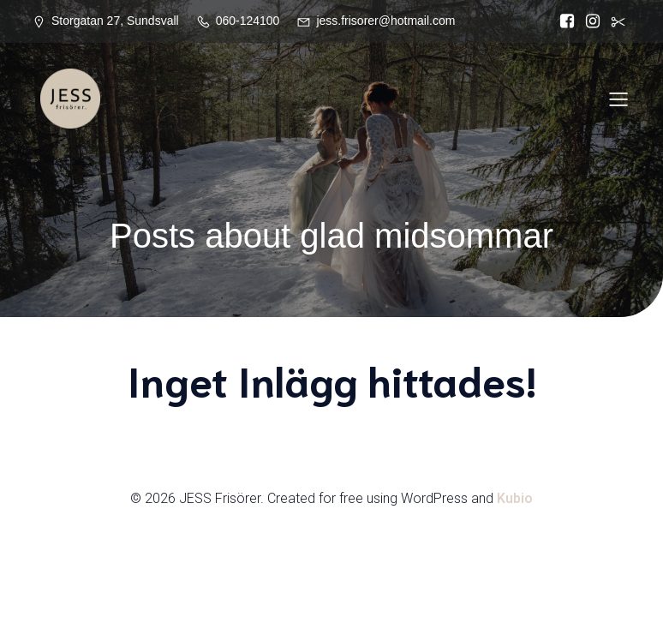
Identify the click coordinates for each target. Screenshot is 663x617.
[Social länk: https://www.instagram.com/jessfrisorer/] (593, 21)
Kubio (515, 498)
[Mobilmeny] (618, 98)
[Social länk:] (618, 21)
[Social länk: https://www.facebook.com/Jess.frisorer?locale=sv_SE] (567, 21)
